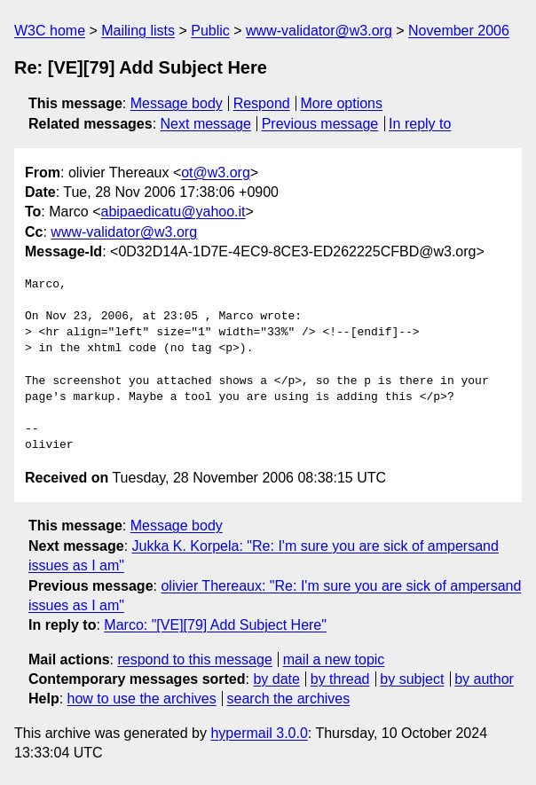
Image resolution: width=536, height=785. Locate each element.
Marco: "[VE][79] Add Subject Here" (215, 624)
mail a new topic (334, 659)
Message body (176, 103)
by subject (412, 679)
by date (276, 679)
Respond (261, 103)
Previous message (320, 123)
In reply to (420, 123)
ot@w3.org (215, 172)
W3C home (49, 30)
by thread (340, 679)
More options (342, 103)
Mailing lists (138, 30)
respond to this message (194, 659)
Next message (206, 123)
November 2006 (458, 30)
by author (484, 679)
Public (210, 30)
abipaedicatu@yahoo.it (173, 211)
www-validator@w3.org (319, 30)
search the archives (289, 698)
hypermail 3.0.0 (258, 733)
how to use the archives (142, 698)
